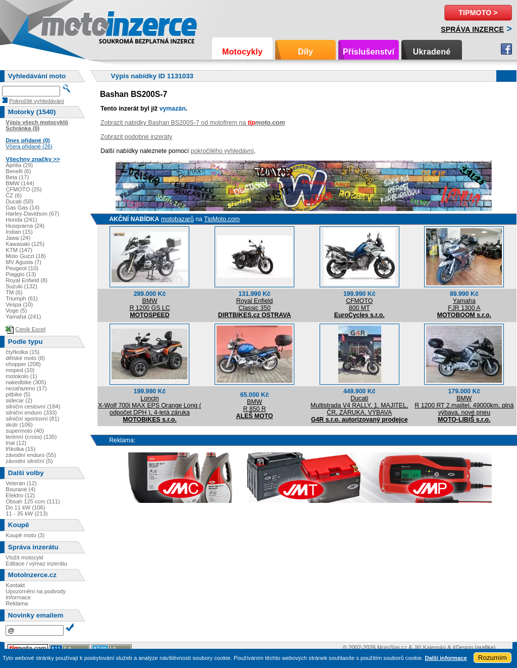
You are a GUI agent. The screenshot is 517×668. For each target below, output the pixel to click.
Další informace (446, 658)
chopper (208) (23, 364)
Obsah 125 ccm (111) (33, 501)
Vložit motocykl (24, 557)
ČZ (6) (14, 195)
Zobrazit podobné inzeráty (136, 136)
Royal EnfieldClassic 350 (254, 304)
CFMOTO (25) (23, 189)
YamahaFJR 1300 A (464, 304)
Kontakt (15, 585)
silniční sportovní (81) (32, 419)
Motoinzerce (63, 25)
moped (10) (20, 370)
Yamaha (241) (23, 317)
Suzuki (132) (21, 286)
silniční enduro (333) (31, 412)
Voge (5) (16, 310)
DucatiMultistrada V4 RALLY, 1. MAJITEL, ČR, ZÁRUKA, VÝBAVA (359, 405)
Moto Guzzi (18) (26, 256)
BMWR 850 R (254, 405)
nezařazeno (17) (26, 388)
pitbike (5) (18, 394)
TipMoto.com (222, 219)
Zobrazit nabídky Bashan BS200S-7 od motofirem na (192, 122)
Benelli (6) (18, 171)
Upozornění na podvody (36, 591)
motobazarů (177, 219)
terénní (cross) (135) (31, 437)
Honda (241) (21, 220)
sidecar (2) (19, 400)
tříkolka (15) (20, 449)
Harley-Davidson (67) (32, 214)
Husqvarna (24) (25, 226)
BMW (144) (20, 183)
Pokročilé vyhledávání (36, 101)
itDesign (463, 647)
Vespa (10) (19, 304)
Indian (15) (19, 232)
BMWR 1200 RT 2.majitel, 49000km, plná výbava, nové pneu (464, 405)
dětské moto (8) (25, 358)
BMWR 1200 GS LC (149, 304)
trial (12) (16, 443)
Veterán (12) (21, 483)
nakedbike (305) (26, 382)
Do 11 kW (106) (25, 507)
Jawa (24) (18, 238)
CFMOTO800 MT (359, 304)
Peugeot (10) (22, 268)
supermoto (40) (25, 431)
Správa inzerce (472, 29)
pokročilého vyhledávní (222, 151)
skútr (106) (19, 425)
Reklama (17, 603)
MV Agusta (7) (23, 262)
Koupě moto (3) (25, 535)
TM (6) (14, 292)
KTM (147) (19, 250)
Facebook (506, 49)
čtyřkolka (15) (22, 352)
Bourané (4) (20, 489)
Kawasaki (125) (25, 244)
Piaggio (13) (21, 274)
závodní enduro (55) (31, 455)
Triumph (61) (22, 298)
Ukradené (432, 51)
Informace (18, 597)
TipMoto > (477, 13)
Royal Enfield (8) (26, 280)
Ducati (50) (19, 201)
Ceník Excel (30, 329)
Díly (305, 51)
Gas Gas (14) (22, 207)
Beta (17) (17, 177)
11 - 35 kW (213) (26, 513)
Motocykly (242, 51)
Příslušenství (368, 51)
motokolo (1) (21, 376)
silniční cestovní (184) (33, 406)
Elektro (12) (20, 495)
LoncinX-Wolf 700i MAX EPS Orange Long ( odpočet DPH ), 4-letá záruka (149, 405)
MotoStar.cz (392, 647)
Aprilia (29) (19, 165)
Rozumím (492, 657)
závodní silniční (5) (29, 461)
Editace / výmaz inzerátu (36, 563)
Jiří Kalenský (430, 647)
